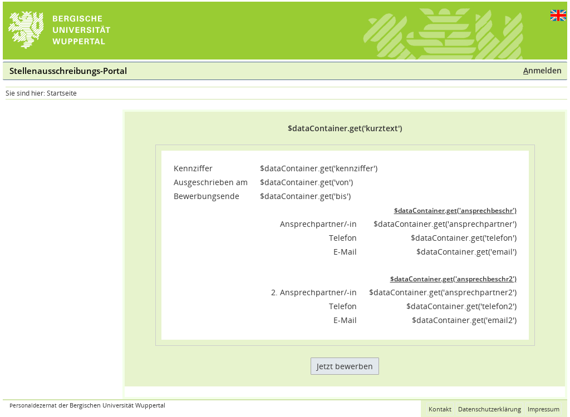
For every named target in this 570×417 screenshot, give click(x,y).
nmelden (542, 70)
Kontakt (440, 409)
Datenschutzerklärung (489, 409)
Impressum (543, 409)
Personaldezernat (33, 405)
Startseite (62, 93)
